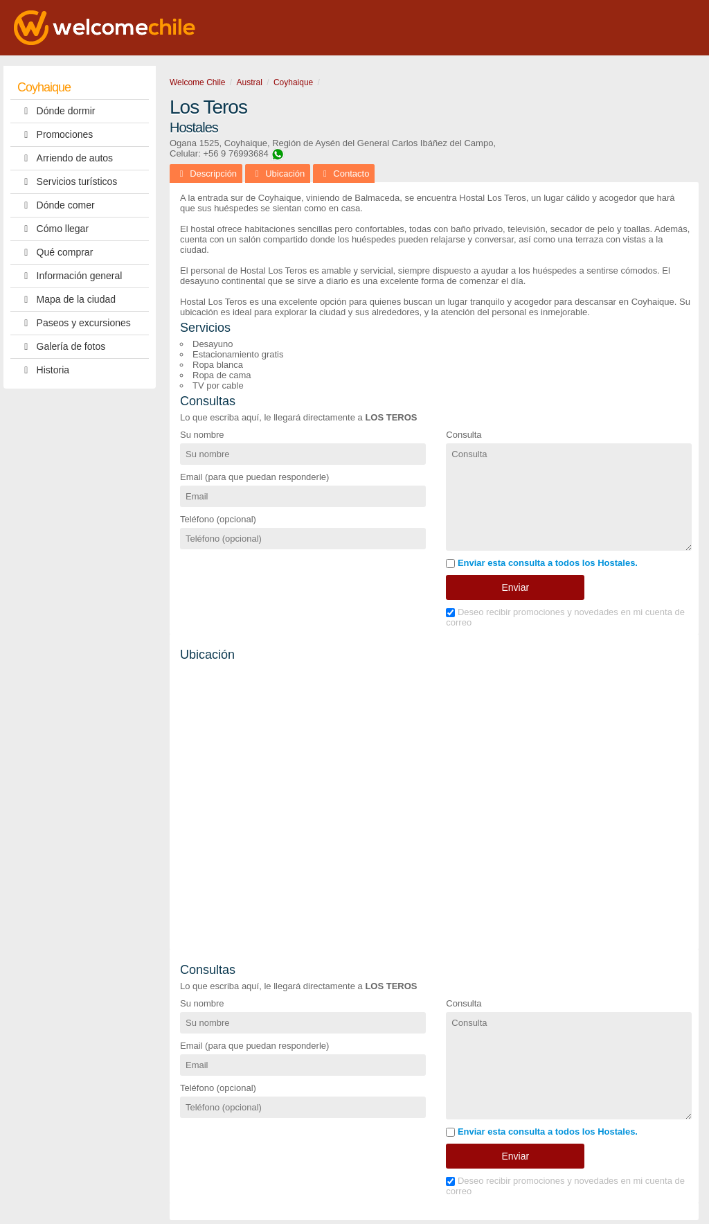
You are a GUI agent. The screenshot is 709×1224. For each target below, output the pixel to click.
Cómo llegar (53, 229)
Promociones (55, 134)
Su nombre (202, 434)
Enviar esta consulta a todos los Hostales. (542, 563)
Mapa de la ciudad (66, 299)
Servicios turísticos (67, 182)
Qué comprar (55, 252)
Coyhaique (44, 87)
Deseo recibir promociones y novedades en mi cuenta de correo (565, 617)
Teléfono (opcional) (218, 519)
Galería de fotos (61, 346)
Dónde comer (56, 205)
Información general (69, 276)
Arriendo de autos (65, 158)
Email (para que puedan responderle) (254, 477)
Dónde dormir (56, 111)
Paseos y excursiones (74, 323)
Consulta (463, 434)
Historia (43, 370)
